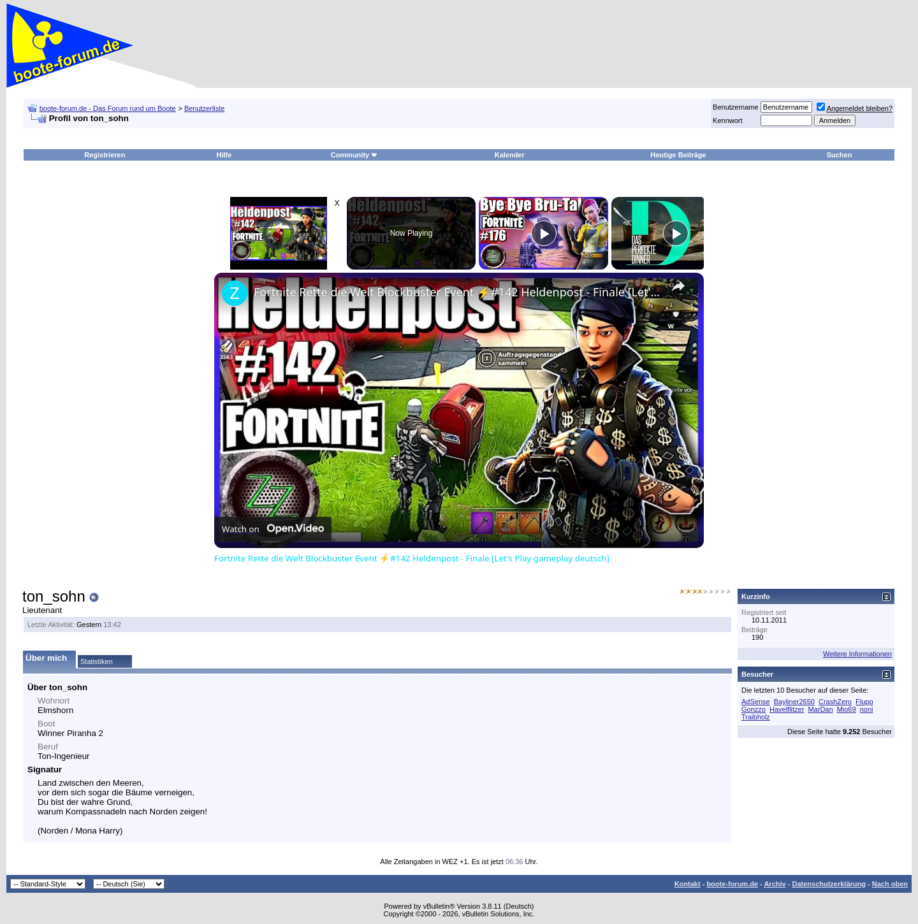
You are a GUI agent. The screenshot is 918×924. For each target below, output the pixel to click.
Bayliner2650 (794, 701)
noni (866, 709)
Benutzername (736, 107)
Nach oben (890, 884)
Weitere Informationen (857, 654)
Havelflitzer (786, 709)
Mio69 (846, 709)
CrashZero (835, 701)
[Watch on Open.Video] (273, 529)
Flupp (864, 701)
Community (355, 155)
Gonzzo (753, 709)
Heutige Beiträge (678, 155)
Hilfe (224, 155)
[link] (234, 293)
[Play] (544, 233)
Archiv (774, 884)
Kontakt (687, 884)
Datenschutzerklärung (829, 884)
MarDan (820, 709)
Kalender (510, 155)
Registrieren (104, 155)
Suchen (839, 155)
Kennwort (727, 120)
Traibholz (755, 717)
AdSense (755, 701)
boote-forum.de (732, 884)
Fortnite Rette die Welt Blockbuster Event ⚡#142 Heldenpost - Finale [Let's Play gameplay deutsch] (457, 292)
